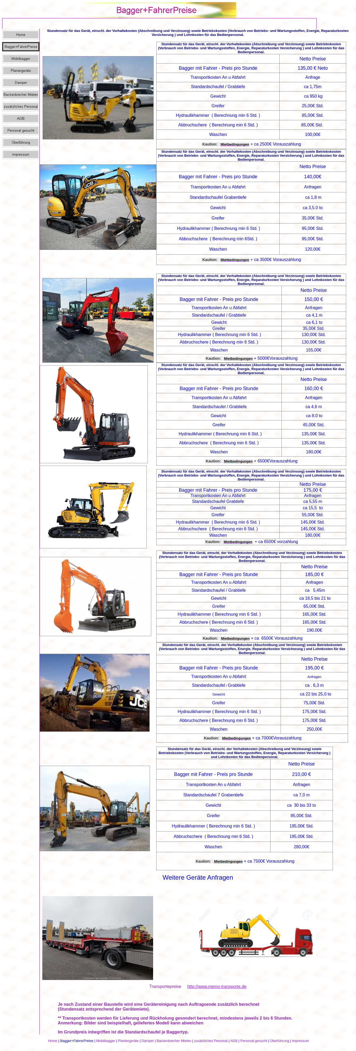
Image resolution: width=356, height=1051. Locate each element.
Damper (147, 1041)
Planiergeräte (128, 1041)
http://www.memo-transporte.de (216, 986)
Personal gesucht (253, 1041)
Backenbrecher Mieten (174, 1041)
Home (53, 1041)
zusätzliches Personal (211, 1041)
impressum (300, 1041)
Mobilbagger (105, 1041)
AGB (233, 1041)
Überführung (279, 1041)
